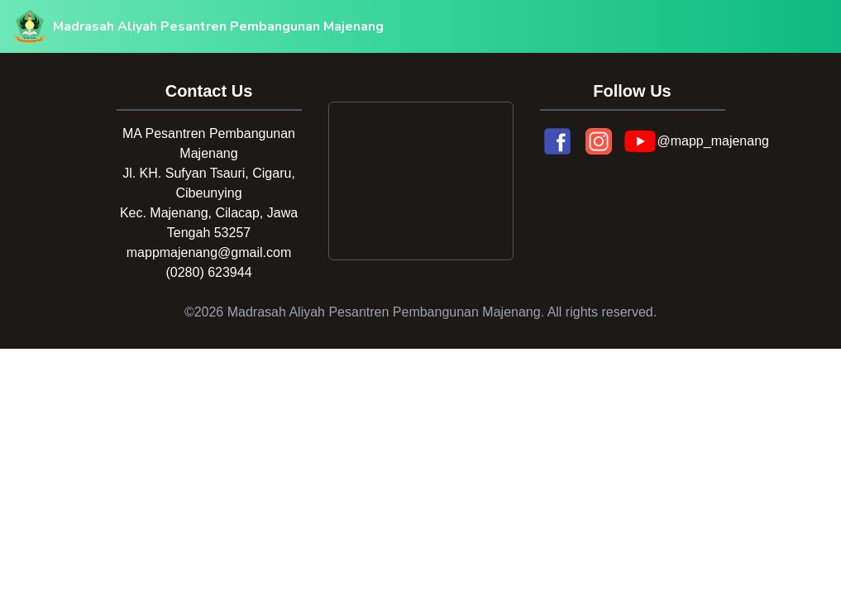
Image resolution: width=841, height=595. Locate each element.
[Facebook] (557, 141)
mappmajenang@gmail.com (209, 252)
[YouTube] (640, 141)
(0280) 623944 (208, 272)
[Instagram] (598, 141)
